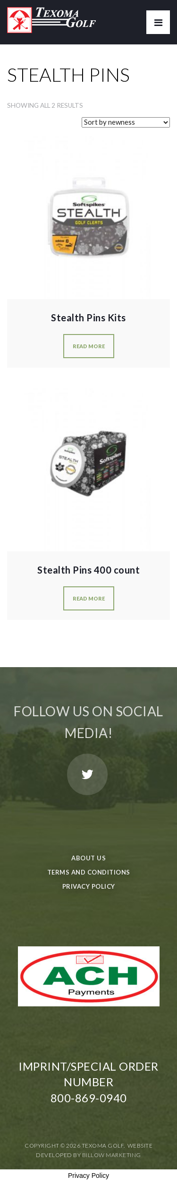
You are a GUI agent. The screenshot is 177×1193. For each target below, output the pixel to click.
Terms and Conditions (88, 872)
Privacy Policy (88, 886)
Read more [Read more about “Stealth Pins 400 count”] (89, 598)
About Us (88, 858)
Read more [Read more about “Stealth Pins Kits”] (89, 346)
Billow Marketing (111, 1155)
